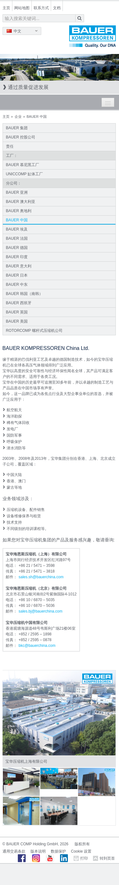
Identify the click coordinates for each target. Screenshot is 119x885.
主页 (6, 8)
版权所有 (82, 844)
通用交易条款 (14, 851)
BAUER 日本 (17, 275)
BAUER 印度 (17, 257)
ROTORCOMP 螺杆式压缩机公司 (34, 330)
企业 (18, 116)
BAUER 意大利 (19, 266)
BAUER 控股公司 (21, 137)
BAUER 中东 (17, 284)
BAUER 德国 (17, 247)
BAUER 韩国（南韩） (24, 294)
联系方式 (41, 8)
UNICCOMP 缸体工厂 (24, 174)
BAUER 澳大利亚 (21, 201)
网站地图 (22, 8)
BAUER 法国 (17, 238)
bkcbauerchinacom (37, 645)
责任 (10, 146)
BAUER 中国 (17, 220)
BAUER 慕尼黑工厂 (22, 165)
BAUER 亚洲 (17, 192)
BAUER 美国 (17, 321)
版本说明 (38, 851)
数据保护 (58, 851)
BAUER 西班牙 (19, 303)
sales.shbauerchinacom (41, 577)
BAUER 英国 (17, 312)
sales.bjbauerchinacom (41, 611)
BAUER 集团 (17, 128)
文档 (57, 8)
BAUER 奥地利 (19, 211)
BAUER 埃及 (17, 229)
